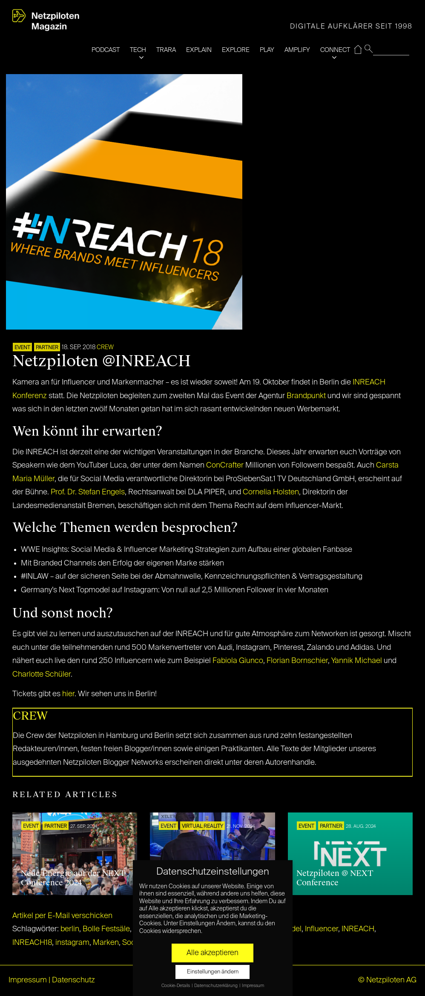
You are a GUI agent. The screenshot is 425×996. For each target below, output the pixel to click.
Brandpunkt (306, 396)
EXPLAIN (199, 50)
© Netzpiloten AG (387, 980)
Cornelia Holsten (271, 492)
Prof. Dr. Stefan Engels (88, 492)
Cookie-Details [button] (176, 986)
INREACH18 (32, 943)
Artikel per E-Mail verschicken (62, 916)
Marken (106, 943)
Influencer (321, 929)
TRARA (166, 50)
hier (68, 694)
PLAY (267, 50)
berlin (69, 929)
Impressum (28, 980)
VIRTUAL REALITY (202, 826)
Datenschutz (73, 980)
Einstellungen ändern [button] (212, 972)
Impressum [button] (253, 986)
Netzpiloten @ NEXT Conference (334, 878)
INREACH (358, 929)
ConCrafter (225, 465)
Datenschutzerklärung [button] (216, 986)
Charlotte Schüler (41, 674)
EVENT (22, 347)
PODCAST (106, 50)
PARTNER (47, 347)
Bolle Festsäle (106, 929)
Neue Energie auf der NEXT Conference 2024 (73, 878)
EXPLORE (236, 50)
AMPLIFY (297, 50)
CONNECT (335, 50)
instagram (72, 943)
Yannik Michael (356, 661)
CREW (105, 347)
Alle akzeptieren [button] (212, 953)
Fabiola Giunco (237, 661)
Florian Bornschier (297, 661)
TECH (138, 50)
